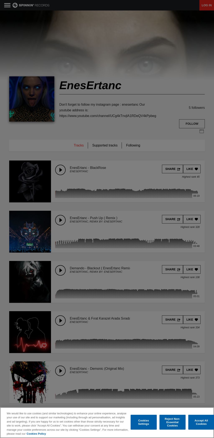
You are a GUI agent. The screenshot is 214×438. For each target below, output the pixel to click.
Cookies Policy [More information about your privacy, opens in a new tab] (36, 433)
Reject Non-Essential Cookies (172, 422)
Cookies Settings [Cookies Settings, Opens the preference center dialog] (143, 422)
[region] (107, 422)
